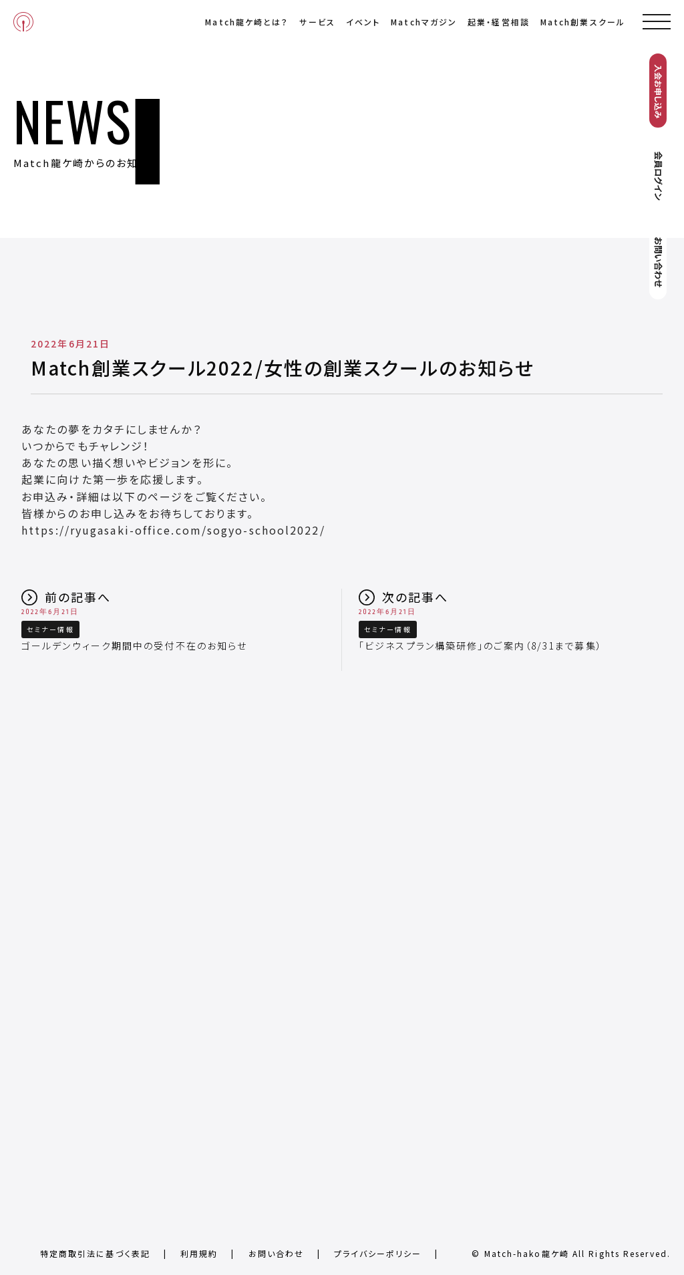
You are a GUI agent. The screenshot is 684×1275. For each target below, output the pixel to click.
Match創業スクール (582, 21)
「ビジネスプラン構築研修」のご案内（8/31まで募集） (481, 645)
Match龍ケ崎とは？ (247, 21)
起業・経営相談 (499, 21)
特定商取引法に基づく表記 (95, 1253)
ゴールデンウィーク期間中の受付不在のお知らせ (134, 645)
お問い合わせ (276, 1253)
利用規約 (199, 1253)
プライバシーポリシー (377, 1253)
